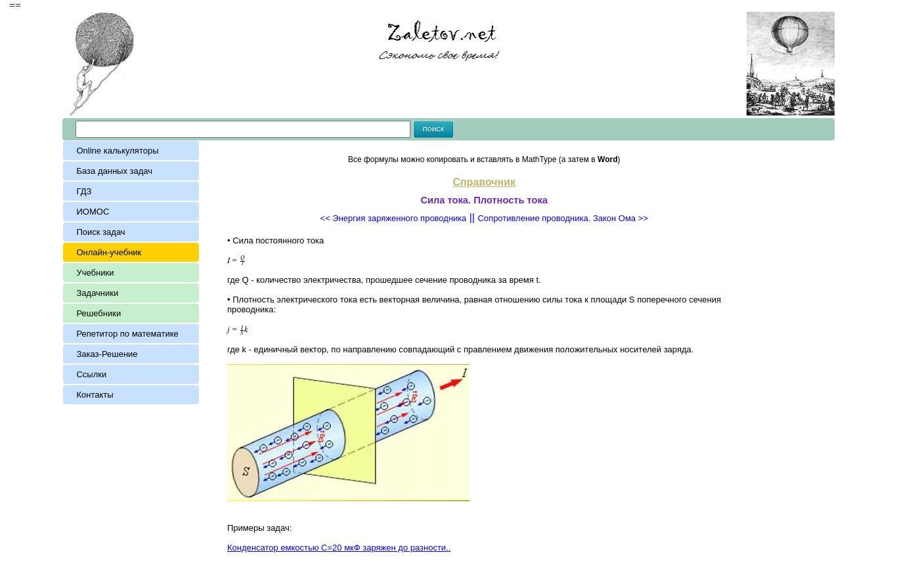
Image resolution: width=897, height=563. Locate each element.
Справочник (483, 182)
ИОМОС (92, 212)
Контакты (94, 395)
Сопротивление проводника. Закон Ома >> (562, 218)
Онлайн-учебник (108, 252)
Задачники (97, 293)
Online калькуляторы (117, 151)
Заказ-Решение (106, 354)
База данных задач (116, 171)
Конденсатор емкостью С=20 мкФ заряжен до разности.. (338, 548)
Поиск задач (100, 232)
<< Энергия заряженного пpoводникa (393, 218)
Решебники (98, 313)
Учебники (95, 273)
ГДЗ (83, 191)
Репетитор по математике (127, 334)
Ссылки (91, 374)
